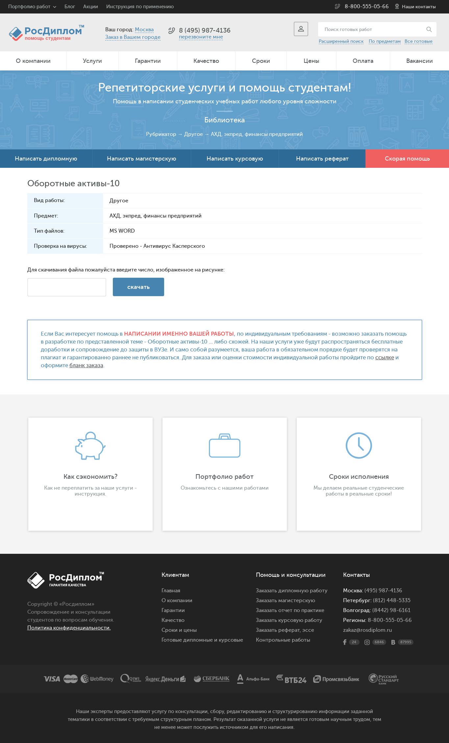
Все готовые (419, 41)
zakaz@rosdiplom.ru (367, 630)
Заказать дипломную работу (292, 591)
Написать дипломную (46, 158)
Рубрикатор (161, 134)
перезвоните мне (201, 37)
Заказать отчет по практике (290, 610)
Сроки (261, 61)
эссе (308, 630)
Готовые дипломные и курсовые (202, 640)
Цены (311, 61)
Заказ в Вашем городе (133, 37)
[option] (90, 474)
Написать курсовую (235, 158)
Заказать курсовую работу (289, 620)
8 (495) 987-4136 (205, 30)
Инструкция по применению (140, 7)
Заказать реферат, (278, 630)
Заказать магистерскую (285, 600)
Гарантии (148, 61)
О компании (33, 61)
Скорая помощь (407, 158)
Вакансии (419, 61)
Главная (171, 591)
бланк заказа (86, 365)
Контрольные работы (283, 640)
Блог (69, 7)
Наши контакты (419, 6)
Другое (193, 134)
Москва (144, 30)
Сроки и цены (179, 630)
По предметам (385, 41)
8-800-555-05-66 (367, 7)
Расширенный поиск (341, 41)
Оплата (363, 61)
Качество (206, 61)
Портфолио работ (29, 7)
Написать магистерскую (141, 158)
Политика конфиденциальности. (69, 628)
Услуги (92, 61)
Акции (90, 7)
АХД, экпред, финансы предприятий (257, 134)
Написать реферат (322, 158)
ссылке (384, 357)
